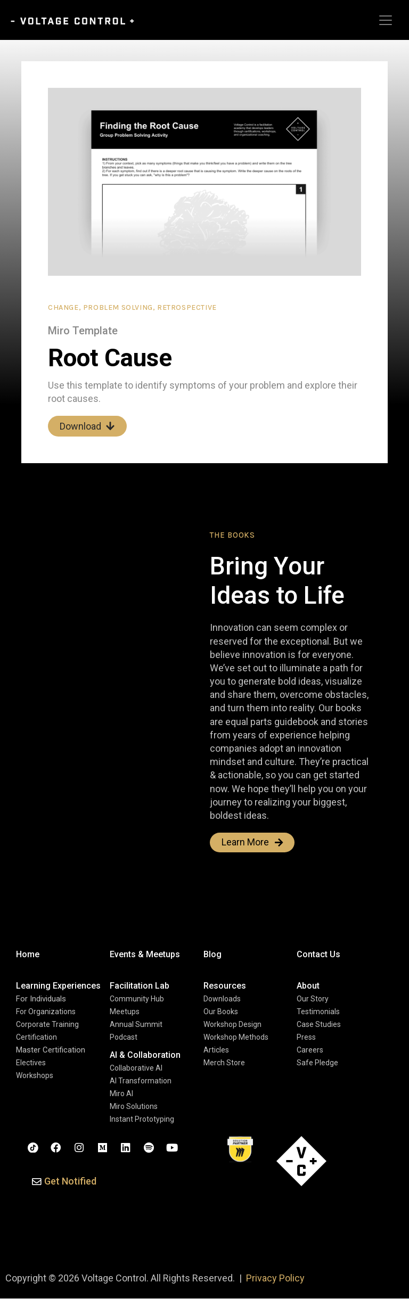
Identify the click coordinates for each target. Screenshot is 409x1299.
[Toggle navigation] (385, 20)
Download (87, 426)
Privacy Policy (275, 1278)
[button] (64, 1182)
